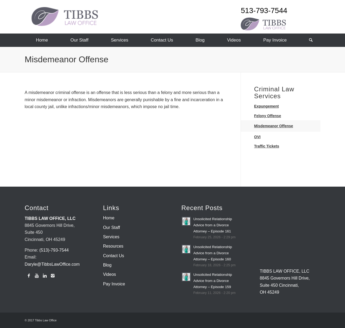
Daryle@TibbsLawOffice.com (52, 264)
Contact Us (113, 255)
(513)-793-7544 (54, 250)
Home (109, 218)
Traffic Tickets (266, 146)
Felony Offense (267, 116)
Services (111, 237)
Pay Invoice (114, 284)
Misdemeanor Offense (66, 59)
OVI (257, 137)
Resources (113, 246)
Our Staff (111, 227)
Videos (109, 274)
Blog (107, 265)
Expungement (266, 106)
